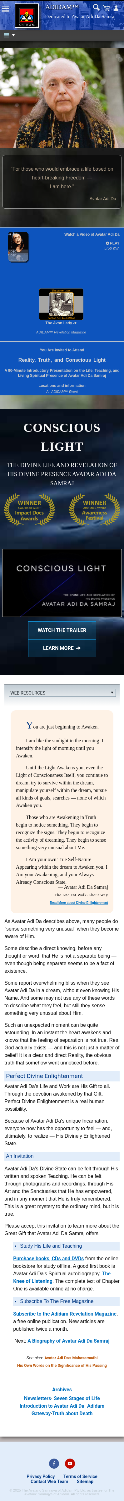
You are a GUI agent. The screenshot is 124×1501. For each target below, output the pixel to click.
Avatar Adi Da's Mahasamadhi (70, 1357)
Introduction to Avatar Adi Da (52, 1406)
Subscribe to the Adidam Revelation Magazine (65, 1314)
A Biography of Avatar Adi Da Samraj (68, 1341)
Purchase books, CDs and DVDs (48, 1259)
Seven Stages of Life (77, 1398)
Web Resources (27, 693)
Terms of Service (80, 1476)
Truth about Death (72, 1413)
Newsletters (37, 1398)
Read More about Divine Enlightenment (79, 902)
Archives (62, 1390)
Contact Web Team (49, 1481)
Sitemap (85, 1481)
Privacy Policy (41, 1476)
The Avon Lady (61, 307)
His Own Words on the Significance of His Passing (62, 1365)
